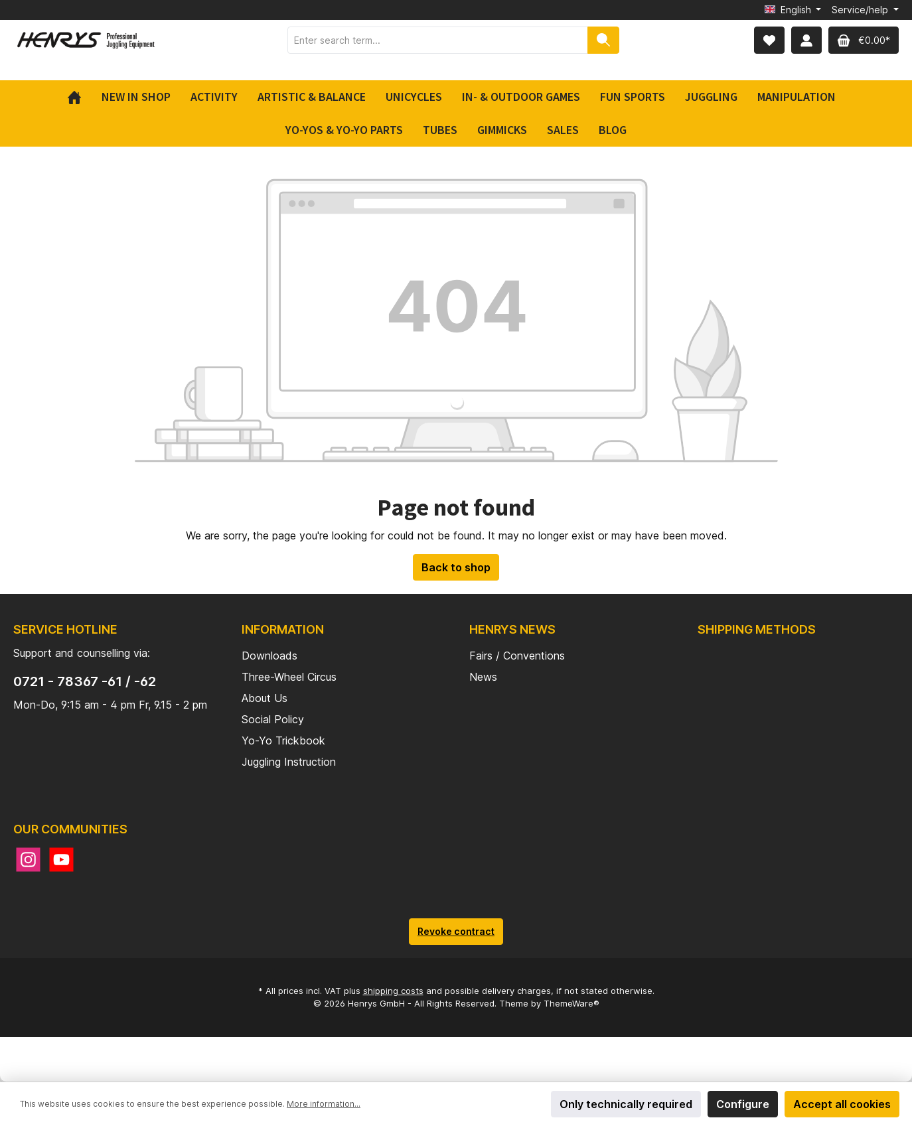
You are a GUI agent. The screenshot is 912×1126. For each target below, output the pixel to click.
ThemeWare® (571, 1003)
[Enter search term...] (437, 40)
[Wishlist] (769, 40)
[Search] (603, 40)
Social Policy (273, 719)
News (483, 676)
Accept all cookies (842, 1104)
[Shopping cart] (863, 40)
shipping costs (393, 990)
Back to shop (456, 567)
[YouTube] (61, 860)
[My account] (806, 40)
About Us (264, 698)
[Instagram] (28, 860)
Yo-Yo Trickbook (283, 740)
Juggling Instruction (289, 761)
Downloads (269, 655)
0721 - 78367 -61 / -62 (84, 681)
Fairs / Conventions (517, 655)
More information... (323, 1104)
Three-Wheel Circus (289, 676)
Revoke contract (456, 931)
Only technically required (626, 1104)
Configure (742, 1104)
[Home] (79, 96)
